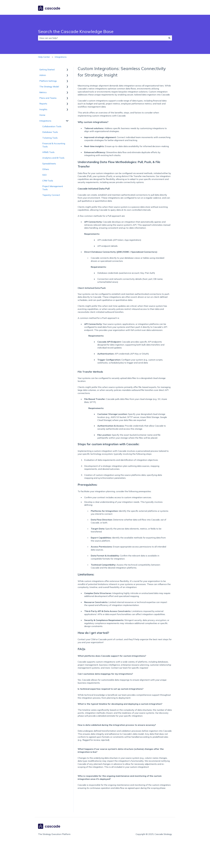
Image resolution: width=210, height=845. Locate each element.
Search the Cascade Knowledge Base (75, 31)
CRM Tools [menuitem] (47, 180)
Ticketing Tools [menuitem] (50, 137)
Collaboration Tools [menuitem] (51, 126)
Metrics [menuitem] (43, 92)
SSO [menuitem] (44, 174)
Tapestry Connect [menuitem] (51, 195)
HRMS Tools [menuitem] (48, 152)
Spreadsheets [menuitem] (49, 163)
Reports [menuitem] (43, 103)
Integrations (61, 57)
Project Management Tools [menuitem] (52, 188)
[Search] (169, 38)
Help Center (44, 57)
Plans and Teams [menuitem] (48, 98)
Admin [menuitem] (42, 75)
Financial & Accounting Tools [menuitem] (53, 145)
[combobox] (102, 38)
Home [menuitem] (42, 115)
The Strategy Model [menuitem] (49, 86)
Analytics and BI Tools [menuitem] (53, 157)
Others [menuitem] (45, 169)
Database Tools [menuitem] (50, 132)
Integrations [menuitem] (45, 120)
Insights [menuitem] (43, 109)
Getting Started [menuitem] (47, 69)
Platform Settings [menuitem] (48, 81)
